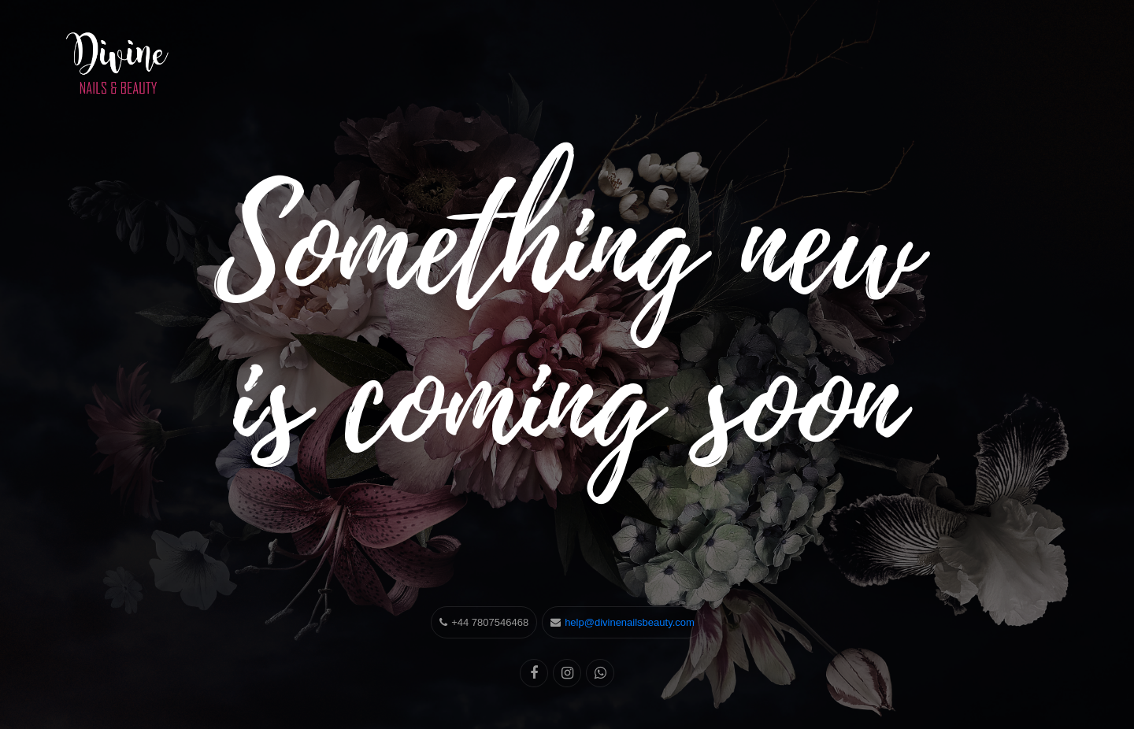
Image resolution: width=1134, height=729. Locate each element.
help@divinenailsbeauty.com (630, 622)
